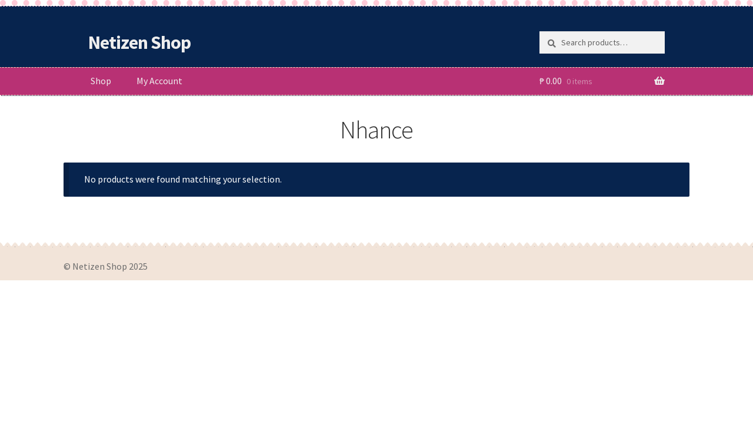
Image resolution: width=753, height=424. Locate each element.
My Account (159, 81)
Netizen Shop (139, 42)
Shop (101, 81)
